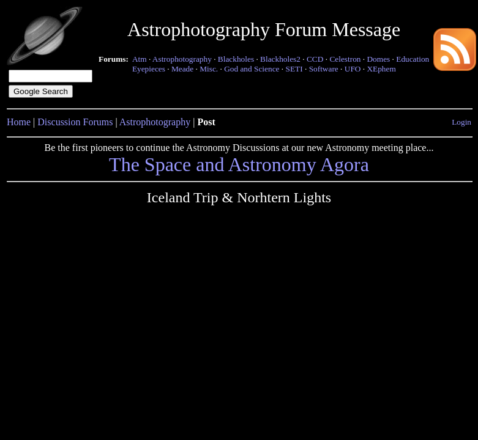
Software (323, 68)
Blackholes (236, 59)
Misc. (209, 68)
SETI (293, 68)
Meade (182, 68)
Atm (139, 59)
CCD (315, 59)
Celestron (344, 59)
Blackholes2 (280, 59)
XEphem (381, 68)
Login (461, 122)
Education (412, 59)
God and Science (251, 68)
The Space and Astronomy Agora (239, 164)
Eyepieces (148, 68)
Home (19, 122)
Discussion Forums (75, 122)
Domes (378, 59)
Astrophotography (182, 59)
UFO (353, 68)
